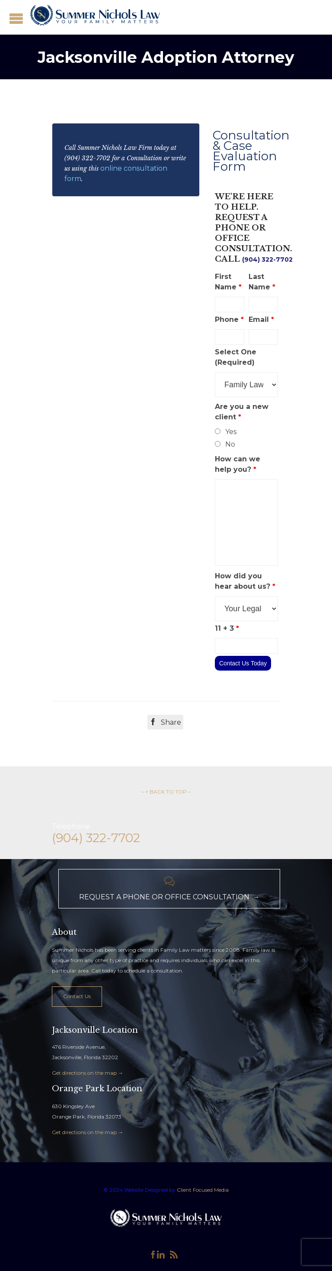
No (230, 444)
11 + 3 (227, 628)
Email (261, 319)
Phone (229, 319)
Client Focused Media (202, 1190)
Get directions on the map (84, 1073)
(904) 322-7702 (267, 259)
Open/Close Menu (16, 18)
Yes (230, 432)
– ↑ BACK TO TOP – (166, 791)
